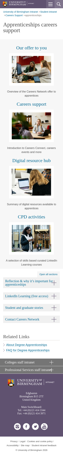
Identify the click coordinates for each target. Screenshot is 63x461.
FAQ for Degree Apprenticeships (28, 350)
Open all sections (48, 274)
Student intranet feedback (44, 445)
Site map (25, 445)
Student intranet (48, 11)
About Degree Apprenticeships (26, 345)
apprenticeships (33, 15)
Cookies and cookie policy (39, 441)
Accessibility (12, 445)
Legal (22, 441)
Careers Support (14, 15)
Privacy (13, 441)
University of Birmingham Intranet (20, 11)
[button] (50, 4)
